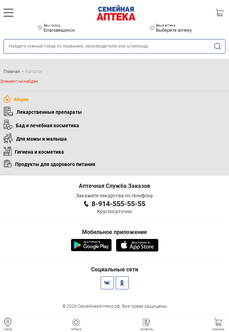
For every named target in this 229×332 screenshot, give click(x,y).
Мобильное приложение (114, 232)
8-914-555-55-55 (118, 203)
